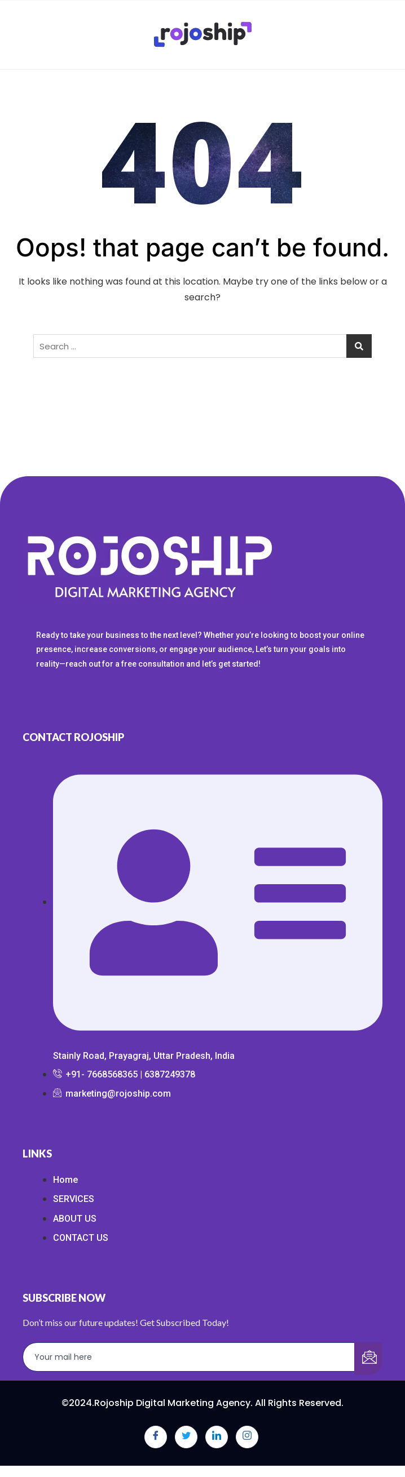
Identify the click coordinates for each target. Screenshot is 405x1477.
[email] (189, 1357)
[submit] (368, 1358)
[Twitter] (186, 1437)
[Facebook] (155, 1437)
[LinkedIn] (216, 1437)
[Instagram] (247, 1437)
